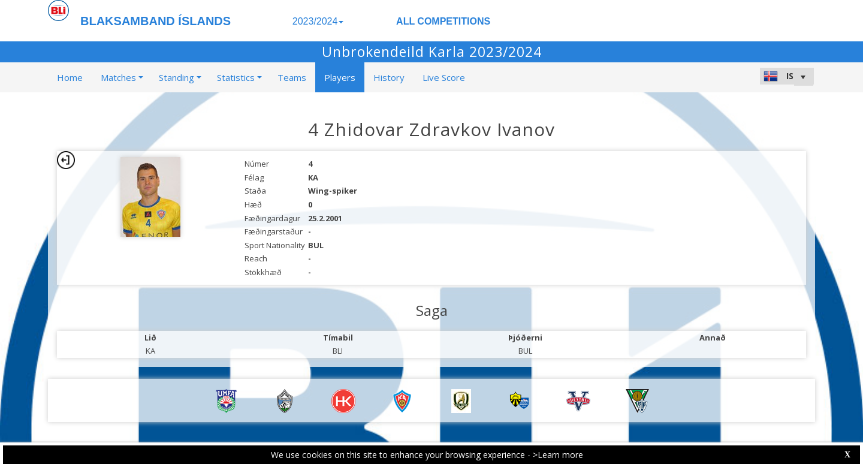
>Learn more (558, 454)
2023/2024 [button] (318, 21)
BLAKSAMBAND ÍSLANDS (155, 21)
